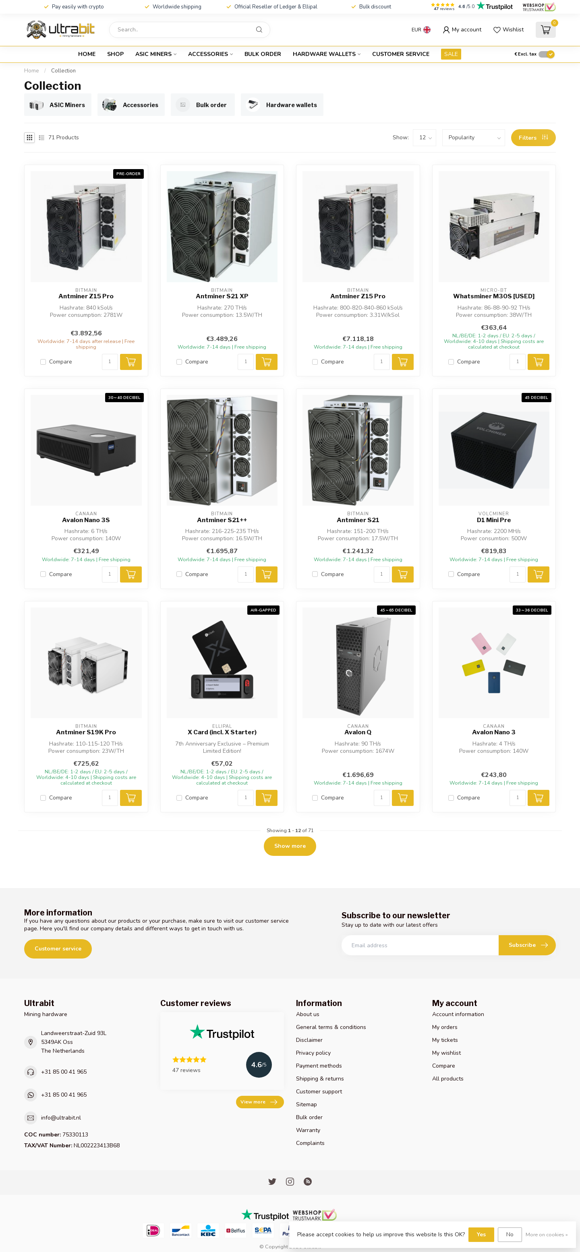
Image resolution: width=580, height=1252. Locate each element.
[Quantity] (110, 362)
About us (307, 1014)
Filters (533, 138)
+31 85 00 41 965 (64, 1072)
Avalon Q (357, 732)
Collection (63, 70)
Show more (290, 846)
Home (86, 54)
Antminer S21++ (222, 520)
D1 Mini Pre (494, 520)
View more (258, 1102)
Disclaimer (309, 1040)
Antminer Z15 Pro (86, 296)
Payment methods (319, 1066)
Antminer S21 (358, 520)
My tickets (445, 1040)
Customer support (319, 1091)
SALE (451, 54)
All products (448, 1079)
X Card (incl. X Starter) (222, 732)
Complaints (310, 1143)
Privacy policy (313, 1053)
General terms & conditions (331, 1027)
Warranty (308, 1130)
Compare (60, 362)
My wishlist (446, 1053)
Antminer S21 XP (222, 296)
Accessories (208, 54)
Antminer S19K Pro (86, 732)
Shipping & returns (320, 1079)
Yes (481, 1234)
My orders (445, 1027)
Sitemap (306, 1104)
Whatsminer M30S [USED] (493, 296)
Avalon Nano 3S (86, 520)
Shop (115, 54)
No (510, 1234)
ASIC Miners (153, 54)
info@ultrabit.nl (61, 1118)
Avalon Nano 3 (494, 732)
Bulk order (262, 54)
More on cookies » (547, 1234)
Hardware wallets (324, 54)
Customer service (400, 54)
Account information (458, 1014)
